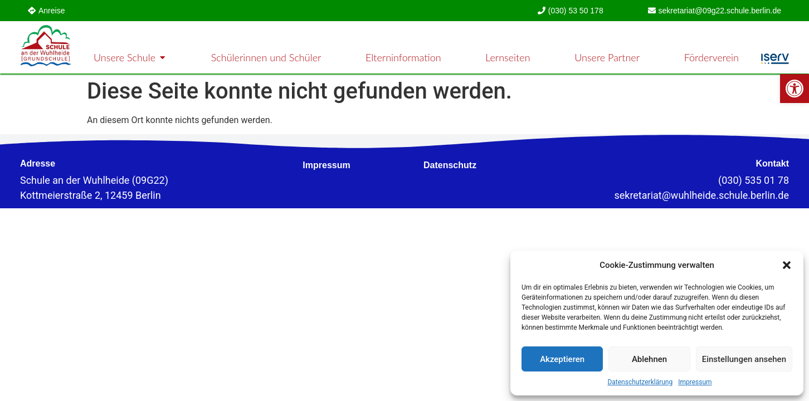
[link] (794, 88)
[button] (786, 265)
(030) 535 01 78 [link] (753, 180)
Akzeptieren (562, 359)
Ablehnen (649, 359)
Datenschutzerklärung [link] (639, 382)
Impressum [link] (694, 382)
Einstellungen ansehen (744, 359)
